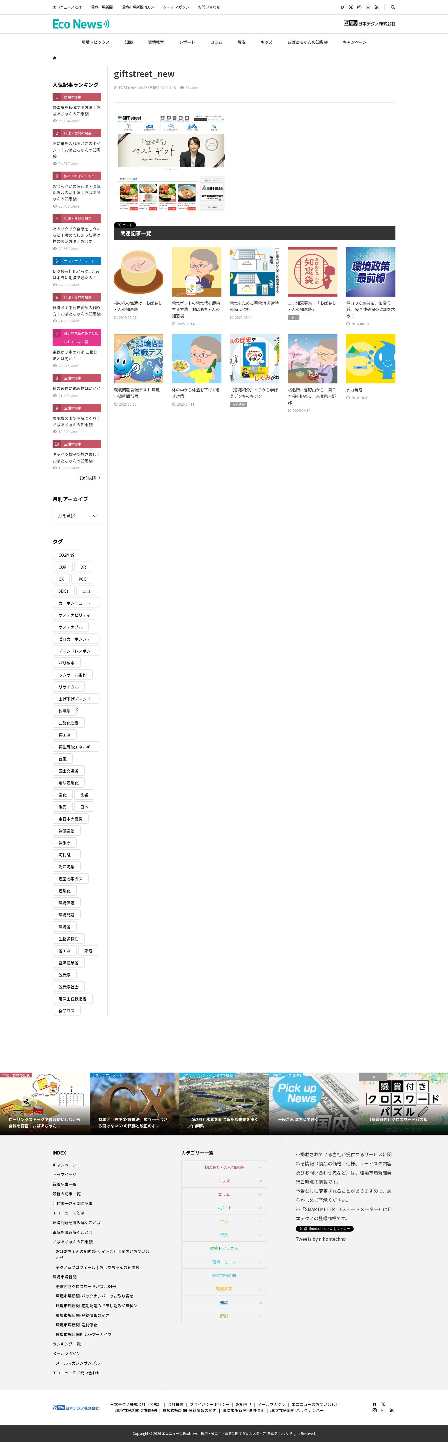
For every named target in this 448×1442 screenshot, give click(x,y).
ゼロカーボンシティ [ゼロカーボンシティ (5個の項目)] (75, 640)
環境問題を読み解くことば (77, 1222)
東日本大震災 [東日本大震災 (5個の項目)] (71, 819)
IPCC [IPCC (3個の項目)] (81, 579)
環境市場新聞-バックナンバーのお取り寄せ (94, 1296)
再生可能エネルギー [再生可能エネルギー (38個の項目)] (75, 748)
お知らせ (244, 1404)
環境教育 (156, 42)
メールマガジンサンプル (78, 1363)
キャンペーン (355, 42)
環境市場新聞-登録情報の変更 (82, 1315)
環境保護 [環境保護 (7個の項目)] (67, 903)
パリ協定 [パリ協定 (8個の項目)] (67, 663)
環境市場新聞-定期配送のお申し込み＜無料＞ (96, 1305)
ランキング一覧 (67, 1344)
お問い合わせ (209, 7)
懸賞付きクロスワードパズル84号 (86, 1286)
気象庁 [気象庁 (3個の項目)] (65, 843)
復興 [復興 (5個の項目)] (63, 807)
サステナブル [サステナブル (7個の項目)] (71, 627)
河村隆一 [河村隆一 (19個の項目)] (67, 855)
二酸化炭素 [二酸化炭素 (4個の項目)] (69, 723)
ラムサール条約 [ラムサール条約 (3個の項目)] (73, 675)
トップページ (65, 1174)
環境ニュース (224, 1262)
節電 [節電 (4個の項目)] (88, 951)
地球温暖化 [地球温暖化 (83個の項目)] (69, 783)
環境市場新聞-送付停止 (76, 1325)
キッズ (267, 42)
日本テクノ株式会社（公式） (136, 1404)
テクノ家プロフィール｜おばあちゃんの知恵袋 (97, 1267)
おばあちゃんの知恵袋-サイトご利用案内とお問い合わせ (102, 1254)
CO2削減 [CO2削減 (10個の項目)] (66, 555)
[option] (45, 1104)
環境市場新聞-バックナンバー (297, 1410)
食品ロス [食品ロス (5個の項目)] (67, 1010)
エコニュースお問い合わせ (76, 1372)
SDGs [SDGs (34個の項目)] (64, 591)
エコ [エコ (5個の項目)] (86, 591)
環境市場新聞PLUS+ (138, 7)
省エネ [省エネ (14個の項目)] (65, 951)
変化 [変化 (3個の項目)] (63, 795)
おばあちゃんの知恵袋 (308, 42)
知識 (129, 42)
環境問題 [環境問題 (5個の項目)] (67, 915)
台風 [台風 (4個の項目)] (63, 759)
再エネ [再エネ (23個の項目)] (65, 735)
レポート (187, 42)
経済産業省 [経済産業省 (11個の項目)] (69, 963)
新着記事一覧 (65, 1184)
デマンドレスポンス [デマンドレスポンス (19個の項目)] (75, 652)
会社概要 (176, 1404)
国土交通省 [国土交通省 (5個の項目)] (69, 771)
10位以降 (87, 478)
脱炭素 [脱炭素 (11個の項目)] (65, 975)
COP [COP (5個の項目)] (63, 567)
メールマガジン (176, 7)
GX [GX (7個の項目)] (61, 579)
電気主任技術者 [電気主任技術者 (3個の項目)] (73, 998)
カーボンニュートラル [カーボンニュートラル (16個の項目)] (75, 604)
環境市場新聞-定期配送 (136, 1410)
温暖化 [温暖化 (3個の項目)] (65, 891)
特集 (224, 1235)
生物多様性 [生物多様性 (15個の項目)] (69, 939)
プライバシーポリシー (210, 1404)
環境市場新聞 (102, 7)
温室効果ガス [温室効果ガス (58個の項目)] (71, 879)
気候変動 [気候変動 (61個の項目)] (67, 831)
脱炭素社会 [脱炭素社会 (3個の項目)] (69, 987)
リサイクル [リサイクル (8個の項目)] (69, 687)
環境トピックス (96, 42)
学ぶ (224, 1221)
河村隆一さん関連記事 (73, 1203)
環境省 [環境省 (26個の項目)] (65, 927)
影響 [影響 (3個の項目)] (84, 795)
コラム (216, 42)
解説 (241, 42)
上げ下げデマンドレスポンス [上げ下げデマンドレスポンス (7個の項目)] (75, 700)
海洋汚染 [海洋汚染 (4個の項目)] (67, 867)
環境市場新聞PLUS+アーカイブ (84, 1334)
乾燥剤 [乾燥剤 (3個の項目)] (65, 711)
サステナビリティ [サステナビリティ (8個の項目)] (74, 615)
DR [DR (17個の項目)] (83, 567)
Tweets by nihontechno (321, 1238)
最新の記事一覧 (67, 1193)
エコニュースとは (67, 7)
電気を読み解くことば (73, 1232)
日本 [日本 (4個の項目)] (84, 807)
